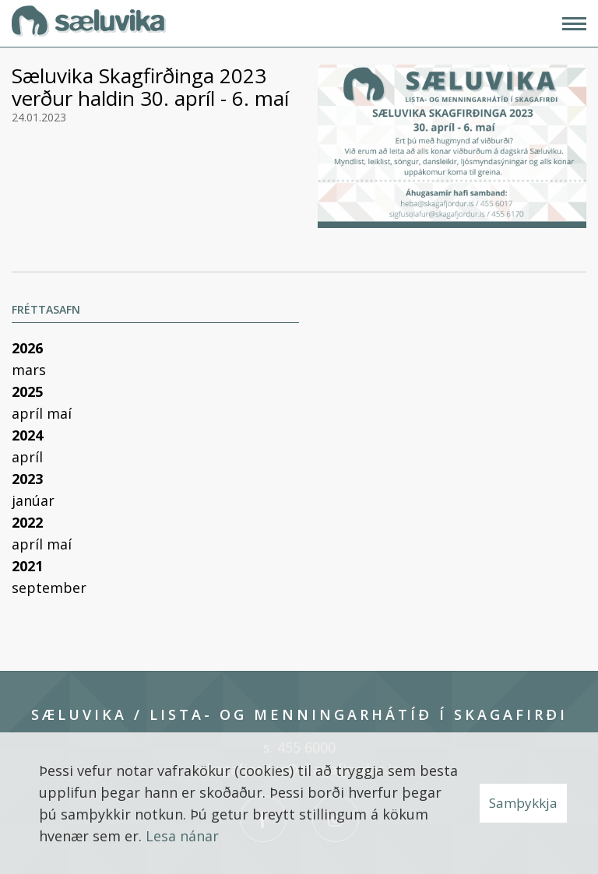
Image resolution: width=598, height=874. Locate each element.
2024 (27, 435)
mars (29, 369)
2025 (27, 391)
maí (59, 413)
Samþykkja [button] (523, 803)
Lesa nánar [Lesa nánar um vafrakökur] (182, 836)
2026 (27, 348)
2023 (27, 478)
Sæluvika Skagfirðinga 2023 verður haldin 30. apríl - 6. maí (150, 86)
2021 (27, 565)
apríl (29, 413)
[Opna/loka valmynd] (574, 23)
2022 (27, 522)
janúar (33, 500)
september (49, 587)
